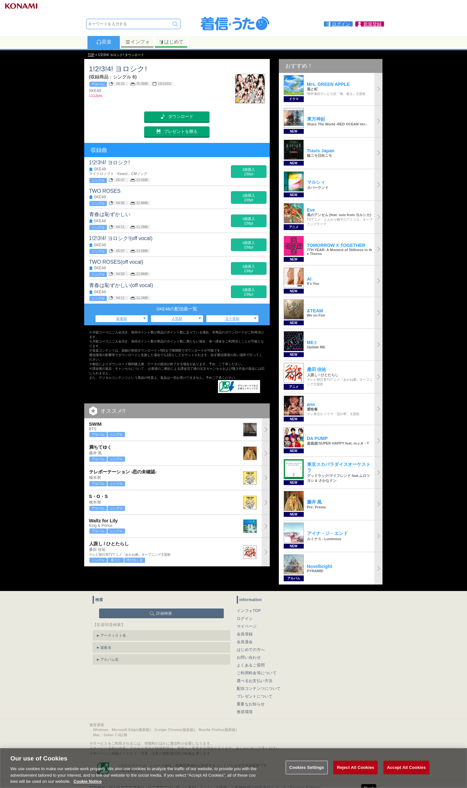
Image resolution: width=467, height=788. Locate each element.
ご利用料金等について (257, 673)
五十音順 (232, 318)
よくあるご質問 (251, 665)
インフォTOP (249, 610)
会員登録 (245, 634)
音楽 (103, 42)
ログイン (245, 618)
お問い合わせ (249, 657)
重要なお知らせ (251, 704)
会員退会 (245, 642)
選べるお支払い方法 (255, 680)
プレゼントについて (255, 696)
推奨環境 (245, 712)
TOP (91, 55)
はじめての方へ (251, 649)
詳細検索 (164, 613)
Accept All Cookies (406, 777)
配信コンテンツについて (258, 688)
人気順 (177, 318)
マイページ (247, 626)
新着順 (121, 318)
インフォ (137, 42)
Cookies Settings (306, 777)
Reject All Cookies (355, 777)
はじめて (171, 42)
